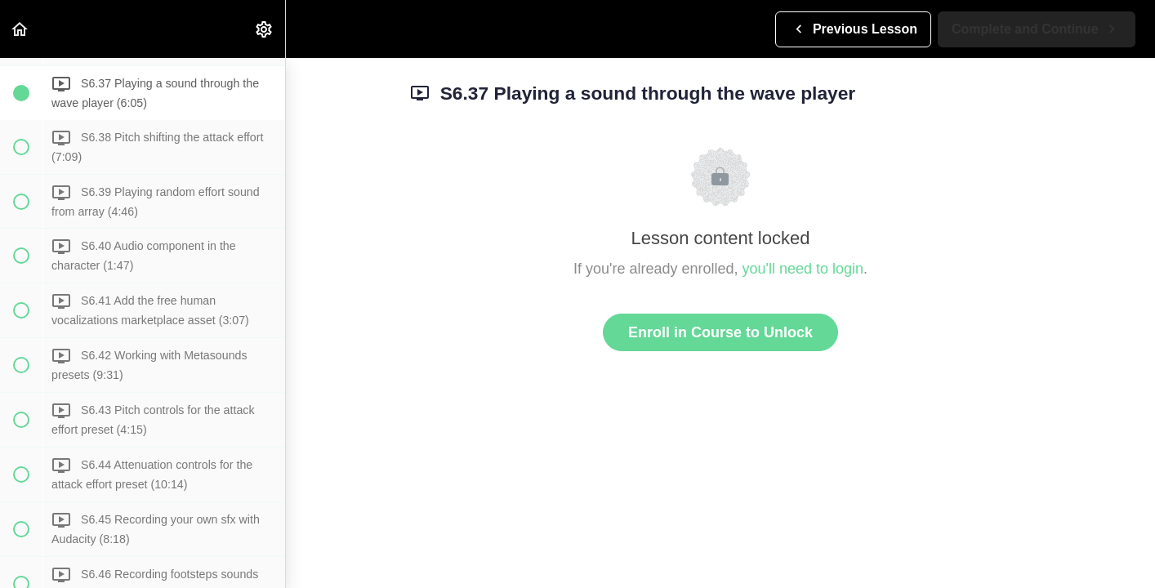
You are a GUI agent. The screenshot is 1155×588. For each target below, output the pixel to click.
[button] (20, 29)
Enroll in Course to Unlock (720, 332)
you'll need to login (803, 269)
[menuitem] (264, 29)
